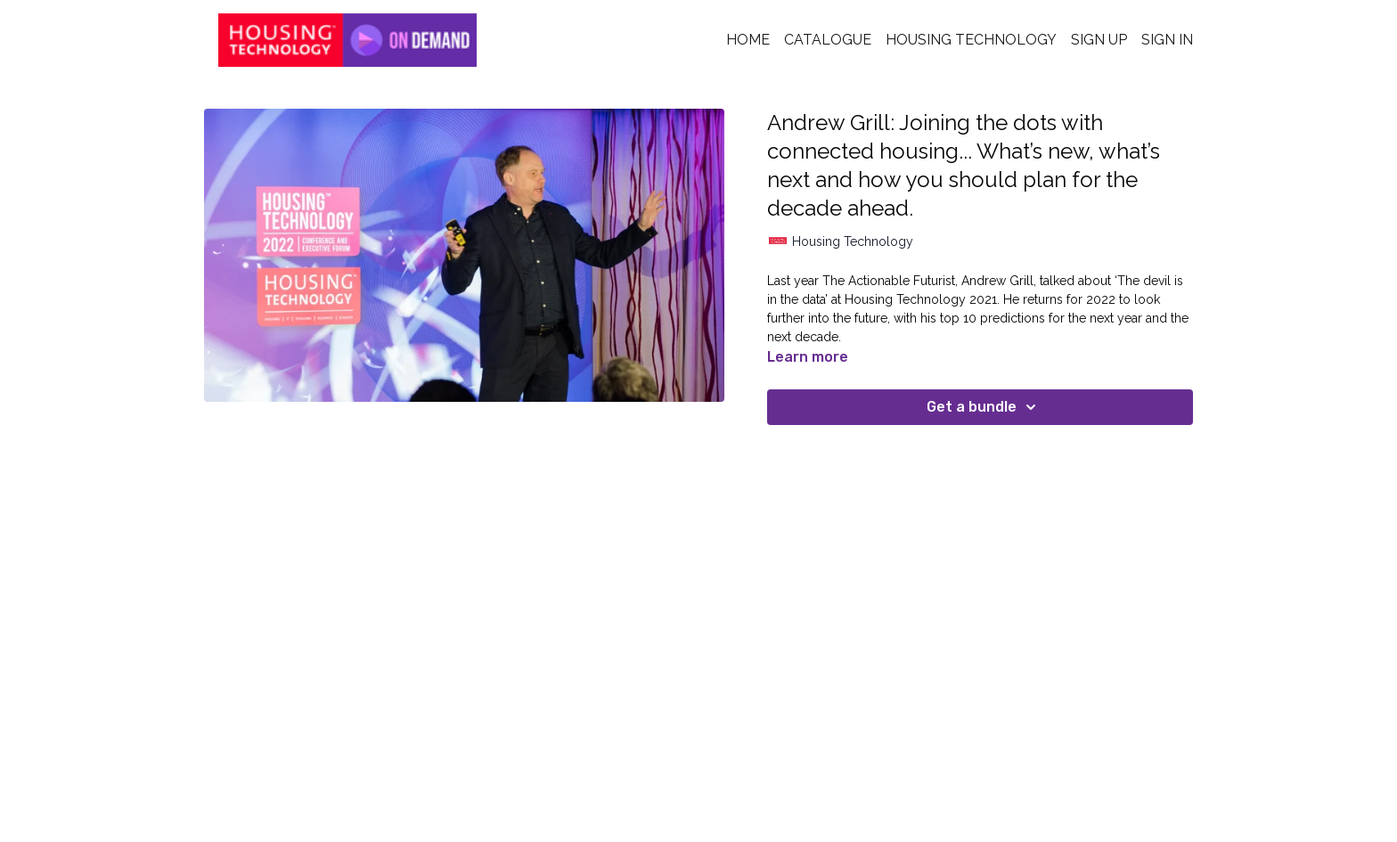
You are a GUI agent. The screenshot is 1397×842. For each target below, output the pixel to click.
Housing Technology (971, 39)
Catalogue (827, 39)
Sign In (1167, 39)
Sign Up (1099, 39)
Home (748, 39)
